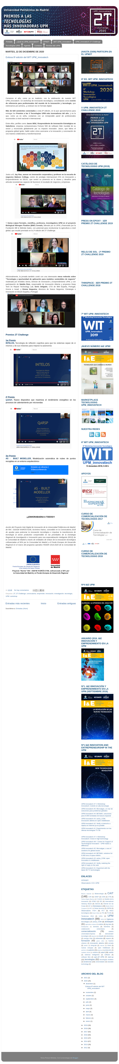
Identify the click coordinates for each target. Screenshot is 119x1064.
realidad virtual (85, 952)
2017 (86, 1032)
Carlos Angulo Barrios (87, 899)
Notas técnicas (99, 908)
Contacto (38, 46)
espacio (108, 938)
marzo (88, 1015)
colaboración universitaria (93, 929)
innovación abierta (97, 943)
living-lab (94, 945)
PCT (103, 911)
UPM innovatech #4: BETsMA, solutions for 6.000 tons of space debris (96, 854)
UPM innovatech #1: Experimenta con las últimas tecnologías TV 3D (96, 829)
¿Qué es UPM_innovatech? (28, 42)
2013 (86, 1044)
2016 (86, 1035)
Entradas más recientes (18, 603)
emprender (41, 593)
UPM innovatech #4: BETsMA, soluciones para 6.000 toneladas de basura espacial (96, 815)
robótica (95, 952)
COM (103, 897)
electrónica (109, 936)
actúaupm (84, 880)
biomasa (96, 926)
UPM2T (46, 42)
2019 (86, 1025)
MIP (89, 906)
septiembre (90, 999)
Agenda (27, 46)
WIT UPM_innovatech (62, 42)
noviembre (90, 992)
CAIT (110, 893)
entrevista (99, 938)
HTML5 (94, 901)
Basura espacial (86, 893)
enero (88, 1021)
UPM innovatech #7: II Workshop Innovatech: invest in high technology (94, 838)
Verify (102, 919)
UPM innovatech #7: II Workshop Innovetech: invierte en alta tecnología (95, 805)
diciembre (89, 984)
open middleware (104, 948)
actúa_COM (97, 922)
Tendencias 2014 (87, 916)
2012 (86, 1048)
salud (103, 952)
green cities (100, 941)
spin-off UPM (99, 957)
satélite (111, 952)
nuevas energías (87, 948)
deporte (93, 936)
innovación (49, 593)
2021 (86, 978)
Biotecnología (99, 894)
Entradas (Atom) (22, 608)
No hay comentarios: (22, 590)
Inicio (43, 603)
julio (87, 1002)
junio (88, 1005)
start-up (110, 957)
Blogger (75, 1058)
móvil (109, 945)
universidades (100, 962)
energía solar (88, 938)
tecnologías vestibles (106, 959)
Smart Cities (95, 913)
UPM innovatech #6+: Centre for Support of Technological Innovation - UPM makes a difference (97, 843)
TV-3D (109, 913)
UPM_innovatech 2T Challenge (87, 42)
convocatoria (31, 593)
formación (85, 941)
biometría (107, 926)
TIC (103, 913)
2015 (86, 1038)
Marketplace (97, 906)
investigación (59, 593)
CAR (89, 897)
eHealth (101, 936)
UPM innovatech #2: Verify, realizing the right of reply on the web (95, 864)
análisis (100, 924)
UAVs (101, 916)
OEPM (109, 908)
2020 (86, 981)
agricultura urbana (90, 924)
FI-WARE (99, 899)
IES (101, 901)
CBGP (97, 897)
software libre (86, 957)
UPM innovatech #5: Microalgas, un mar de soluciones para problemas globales (97, 810)
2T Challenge (21, 593)
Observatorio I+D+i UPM (90, 883)
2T (14, 593)
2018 (86, 1028)
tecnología (68, 593)
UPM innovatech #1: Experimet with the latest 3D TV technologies (95, 869)
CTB (109, 897)
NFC (90, 908)
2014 (86, 1041)
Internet (97, 904)
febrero (88, 1018)
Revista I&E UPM (53, 46)
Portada (9, 42)
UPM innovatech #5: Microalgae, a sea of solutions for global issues (96, 849)
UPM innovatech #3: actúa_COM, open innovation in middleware (95, 859)
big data (108, 924)
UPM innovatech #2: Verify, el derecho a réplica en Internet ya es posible (95, 824)
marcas (102, 945)
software (107, 955)
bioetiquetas (84, 926)
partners (83, 950)
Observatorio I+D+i (88, 911)
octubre (89, 995)
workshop (13, 596)
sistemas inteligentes (92, 955)
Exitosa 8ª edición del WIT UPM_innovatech (27, 57)
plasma (100, 950)
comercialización (88, 931)
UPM (7, 596)
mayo (88, 1008)
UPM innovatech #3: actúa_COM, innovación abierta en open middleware (95, 820)
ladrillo (86, 945)
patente (91, 950)
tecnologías (90, 959)
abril (87, 1012)
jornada (110, 943)
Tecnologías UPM (13, 46)
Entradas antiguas (66, 603)
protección (107, 950)
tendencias (87, 962)
